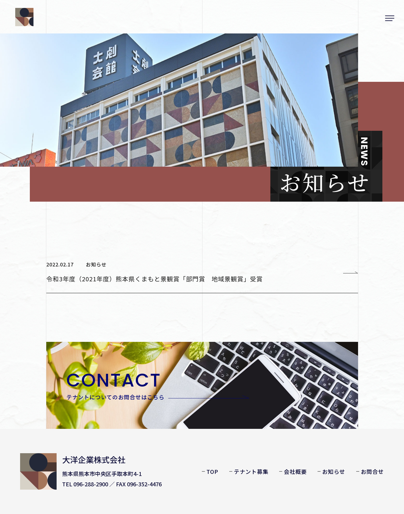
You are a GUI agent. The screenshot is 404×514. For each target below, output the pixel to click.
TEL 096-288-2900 (85, 484)
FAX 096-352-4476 (139, 484)
